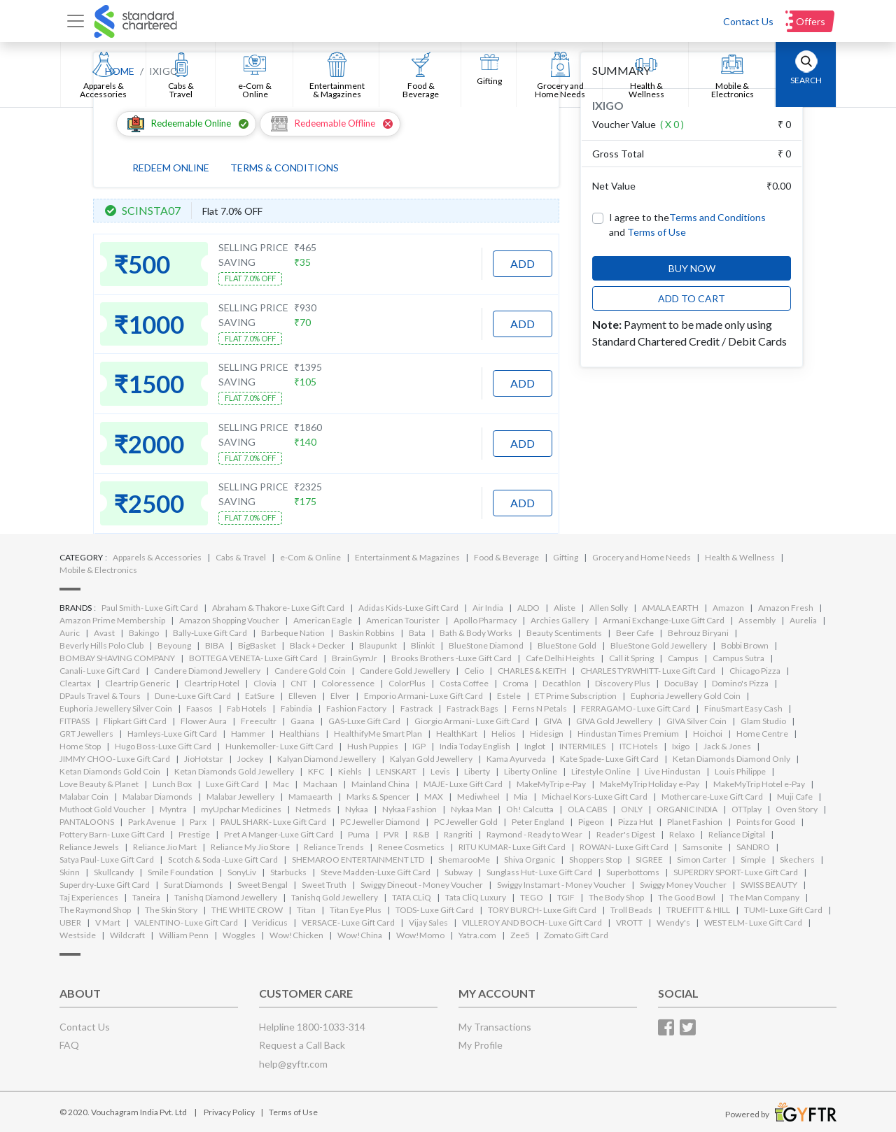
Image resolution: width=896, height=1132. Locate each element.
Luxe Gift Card (232, 784)
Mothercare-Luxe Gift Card (712, 796)
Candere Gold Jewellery (405, 670)
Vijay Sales (428, 922)
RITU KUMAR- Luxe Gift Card (512, 847)
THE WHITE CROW (247, 910)
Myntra (173, 809)
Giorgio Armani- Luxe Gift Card (471, 721)
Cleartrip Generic (137, 683)
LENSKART (396, 771)
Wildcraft (127, 935)
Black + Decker (317, 645)
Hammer (248, 733)
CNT (298, 683)
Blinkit (423, 645)
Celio (474, 670)
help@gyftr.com (293, 1064)
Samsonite (702, 847)
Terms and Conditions (717, 217)
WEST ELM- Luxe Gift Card (753, 922)
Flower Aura (204, 721)
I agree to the (687, 217)
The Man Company (764, 897)
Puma (359, 834)
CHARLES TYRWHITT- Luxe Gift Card (647, 670)
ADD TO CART (691, 298)
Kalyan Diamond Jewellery (326, 759)
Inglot (534, 746)
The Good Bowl (686, 897)
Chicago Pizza (754, 670)
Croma (515, 683)
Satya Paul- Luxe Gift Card (106, 859)
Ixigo (681, 746)
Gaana (302, 721)
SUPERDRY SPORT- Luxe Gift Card (735, 872)
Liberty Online (530, 771)
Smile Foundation (181, 872)
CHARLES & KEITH (532, 670)
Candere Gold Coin (310, 670)
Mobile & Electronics (98, 570)
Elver (340, 696)
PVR (391, 834)
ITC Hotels (639, 746)
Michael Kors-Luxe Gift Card (595, 796)
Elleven (302, 696)
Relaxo (681, 834)
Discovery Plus (622, 683)
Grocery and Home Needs (641, 557)
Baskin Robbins (367, 633)
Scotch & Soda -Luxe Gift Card (223, 859)
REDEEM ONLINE (170, 168)
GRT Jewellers (86, 733)
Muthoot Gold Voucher (102, 809)
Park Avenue (152, 821)
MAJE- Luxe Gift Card (463, 784)
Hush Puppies (372, 746)
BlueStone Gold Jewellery (658, 645)
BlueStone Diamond (486, 645)
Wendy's (673, 922)
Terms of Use (656, 232)
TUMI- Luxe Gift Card (783, 910)
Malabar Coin (83, 796)
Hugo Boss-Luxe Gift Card (163, 746)
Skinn (69, 872)
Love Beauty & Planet (99, 784)
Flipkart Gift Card (135, 721)
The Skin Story (171, 910)
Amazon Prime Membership (112, 620)
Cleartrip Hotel (211, 683)
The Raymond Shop (95, 910)
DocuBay (681, 683)
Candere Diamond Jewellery (207, 670)
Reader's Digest (625, 834)
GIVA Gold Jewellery (614, 721)
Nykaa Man (471, 809)
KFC (316, 771)
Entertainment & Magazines (407, 557)
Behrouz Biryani (698, 633)
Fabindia (296, 708)
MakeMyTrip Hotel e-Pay (759, 784)
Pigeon (591, 821)
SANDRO (753, 847)
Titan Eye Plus (356, 910)
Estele (509, 696)
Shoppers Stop (595, 859)
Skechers (797, 859)
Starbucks (288, 872)
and (647, 232)
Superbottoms (632, 872)
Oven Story (797, 809)
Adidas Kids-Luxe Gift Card (408, 607)
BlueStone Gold (567, 645)
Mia (521, 796)
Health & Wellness (740, 557)
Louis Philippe (740, 771)
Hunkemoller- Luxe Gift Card (279, 746)
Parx (198, 821)
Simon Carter (702, 859)
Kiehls (350, 771)
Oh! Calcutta (530, 809)
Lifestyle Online (601, 771)
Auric (69, 633)
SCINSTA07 (151, 210)
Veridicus (270, 922)
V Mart (107, 922)
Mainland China (380, 784)
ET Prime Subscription (576, 696)
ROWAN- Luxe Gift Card (624, 847)
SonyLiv (241, 872)
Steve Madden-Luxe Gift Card (375, 872)
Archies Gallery (560, 620)
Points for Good (765, 821)
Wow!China (359, 935)
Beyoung (174, 645)
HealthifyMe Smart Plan (378, 733)
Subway (458, 872)
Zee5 (520, 935)
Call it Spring (631, 658)
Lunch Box (172, 784)
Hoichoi (707, 733)
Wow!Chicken (296, 935)
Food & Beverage (506, 557)
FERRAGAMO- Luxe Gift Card (635, 708)
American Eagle (322, 620)
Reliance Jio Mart (165, 847)
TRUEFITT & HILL (698, 910)
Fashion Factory (356, 708)
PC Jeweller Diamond (380, 821)
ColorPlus (407, 683)
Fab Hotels (247, 708)
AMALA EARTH (670, 607)
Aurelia (803, 620)
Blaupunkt (378, 645)
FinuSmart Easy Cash (743, 708)
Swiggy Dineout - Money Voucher (421, 884)
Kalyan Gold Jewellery (431, 759)
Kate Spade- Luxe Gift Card (609, 759)
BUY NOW (691, 268)
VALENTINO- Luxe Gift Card (186, 922)
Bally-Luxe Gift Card (210, 633)
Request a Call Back (302, 1045)
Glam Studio (763, 721)
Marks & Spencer (378, 796)
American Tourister (403, 620)
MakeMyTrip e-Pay (551, 784)
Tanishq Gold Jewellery (334, 897)
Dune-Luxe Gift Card (193, 696)
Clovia (264, 683)
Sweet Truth (324, 884)
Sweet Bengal (262, 884)
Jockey (250, 759)
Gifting (565, 557)
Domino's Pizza (740, 683)
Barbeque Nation (293, 633)
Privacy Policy (229, 1112)
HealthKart (456, 733)
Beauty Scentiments (564, 633)
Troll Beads (631, 910)
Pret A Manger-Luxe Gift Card (279, 834)
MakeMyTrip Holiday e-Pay (649, 784)
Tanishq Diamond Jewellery (225, 897)
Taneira (146, 897)
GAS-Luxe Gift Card (364, 721)
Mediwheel (478, 796)
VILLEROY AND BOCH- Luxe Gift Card (532, 922)
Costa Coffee (464, 683)
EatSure (259, 696)
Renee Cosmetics (411, 847)
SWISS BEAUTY (769, 884)
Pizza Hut (635, 821)
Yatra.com (477, 935)
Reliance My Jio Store (250, 847)
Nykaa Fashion (409, 809)
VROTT (629, 922)
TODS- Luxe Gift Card (435, 910)
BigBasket (257, 645)
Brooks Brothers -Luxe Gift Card (451, 658)
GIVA (552, 721)
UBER (70, 922)
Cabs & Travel (241, 557)
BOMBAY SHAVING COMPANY (117, 658)
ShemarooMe (464, 859)
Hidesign (547, 733)
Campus (683, 658)
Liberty (477, 771)
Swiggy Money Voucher (683, 884)
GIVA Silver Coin (696, 721)
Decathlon (561, 683)
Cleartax (75, 683)
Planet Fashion (694, 821)
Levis (440, 771)
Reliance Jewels (89, 847)
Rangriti (458, 834)
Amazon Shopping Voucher (229, 620)
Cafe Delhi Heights (560, 658)
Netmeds (313, 809)
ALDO (528, 607)
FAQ (69, 1045)
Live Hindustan (673, 771)
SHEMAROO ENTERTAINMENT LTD (358, 859)
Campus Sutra (738, 658)
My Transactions (494, 1027)
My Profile (480, 1045)
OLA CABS (587, 809)
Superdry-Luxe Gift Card (104, 884)
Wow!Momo (420, 935)
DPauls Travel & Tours (100, 696)
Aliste (564, 607)
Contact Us (748, 21)
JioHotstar (203, 759)
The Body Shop (616, 897)
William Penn (184, 935)
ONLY (632, 809)
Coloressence (347, 683)
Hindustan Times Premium (628, 733)
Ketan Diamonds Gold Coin (109, 771)
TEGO (531, 897)
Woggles (239, 935)
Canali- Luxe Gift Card (99, 670)
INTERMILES (582, 746)
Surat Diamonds (193, 884)
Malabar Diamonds (157, 796)
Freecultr (258, 721)
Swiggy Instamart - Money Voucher (561, 884)
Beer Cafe (635, 633)
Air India (487, 607)
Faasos (199, 708)
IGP (419, 746)
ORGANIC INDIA (687, 809)
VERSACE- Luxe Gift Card (348, 922)
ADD (522, 263)
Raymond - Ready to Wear (534, 834)
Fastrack (416, 708)
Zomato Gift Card (576, 935)
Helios (503, 733)
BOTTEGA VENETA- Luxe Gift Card (253, 658)
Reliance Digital (736, 834)
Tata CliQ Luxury (475, 897)
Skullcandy (114, 872)
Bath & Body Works (476, 633)
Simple (753, 859)
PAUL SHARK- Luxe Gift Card (273, 821)
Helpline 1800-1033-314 (312, 1027)
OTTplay (747, 809)
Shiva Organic (529, 859)
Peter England (538, 821)
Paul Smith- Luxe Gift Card (150, 607)
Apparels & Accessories (157, 557)
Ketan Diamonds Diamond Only (731, 759)
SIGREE (649, 859)
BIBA (214, 645)
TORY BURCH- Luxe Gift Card (542, 910)
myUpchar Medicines (241, 809)
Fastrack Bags (472, 708)
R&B (421, 834)
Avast (104, 633)
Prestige (194, 834)
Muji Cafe (795, 796)
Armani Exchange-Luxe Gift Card (663, 620)
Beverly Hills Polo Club (101, 645)
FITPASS (74, 721)
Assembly (757, 620)
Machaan (320, 784)
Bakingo (144, 633)
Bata (417, 633)
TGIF (566, 897)
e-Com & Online (310, 557)
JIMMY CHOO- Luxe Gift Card (114, 759)
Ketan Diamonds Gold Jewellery (234, 771)
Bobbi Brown (745, 645)
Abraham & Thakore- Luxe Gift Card (278, 607)
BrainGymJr (354, 658)
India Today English (475, 746)
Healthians (299, 733)
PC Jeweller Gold (466, 821)
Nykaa (356, 809)
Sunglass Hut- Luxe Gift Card (539, 872)
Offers (810, 21)
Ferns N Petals (539, 708)
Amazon (728, 607)
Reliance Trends (334, 847)
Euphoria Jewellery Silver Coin (115, 708)
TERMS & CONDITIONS (284, 168)
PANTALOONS (86, 821)
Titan (306, 910)
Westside (77, 935)
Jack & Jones (727, 746)
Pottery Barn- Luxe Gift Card (111, 834)
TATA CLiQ (411, 897)
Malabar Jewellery (240, 796)
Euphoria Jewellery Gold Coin (686, 696)
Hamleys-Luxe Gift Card (172, 733)
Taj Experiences (88, 897)
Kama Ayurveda (516, 759)
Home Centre (762, 733)
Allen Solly (608, 607)
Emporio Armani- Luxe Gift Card (423, 696)
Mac (281, 784)
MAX (433, 796)
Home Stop (80, 746)
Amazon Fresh (785, 607)
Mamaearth (310, 796)
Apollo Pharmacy (485, 620)
